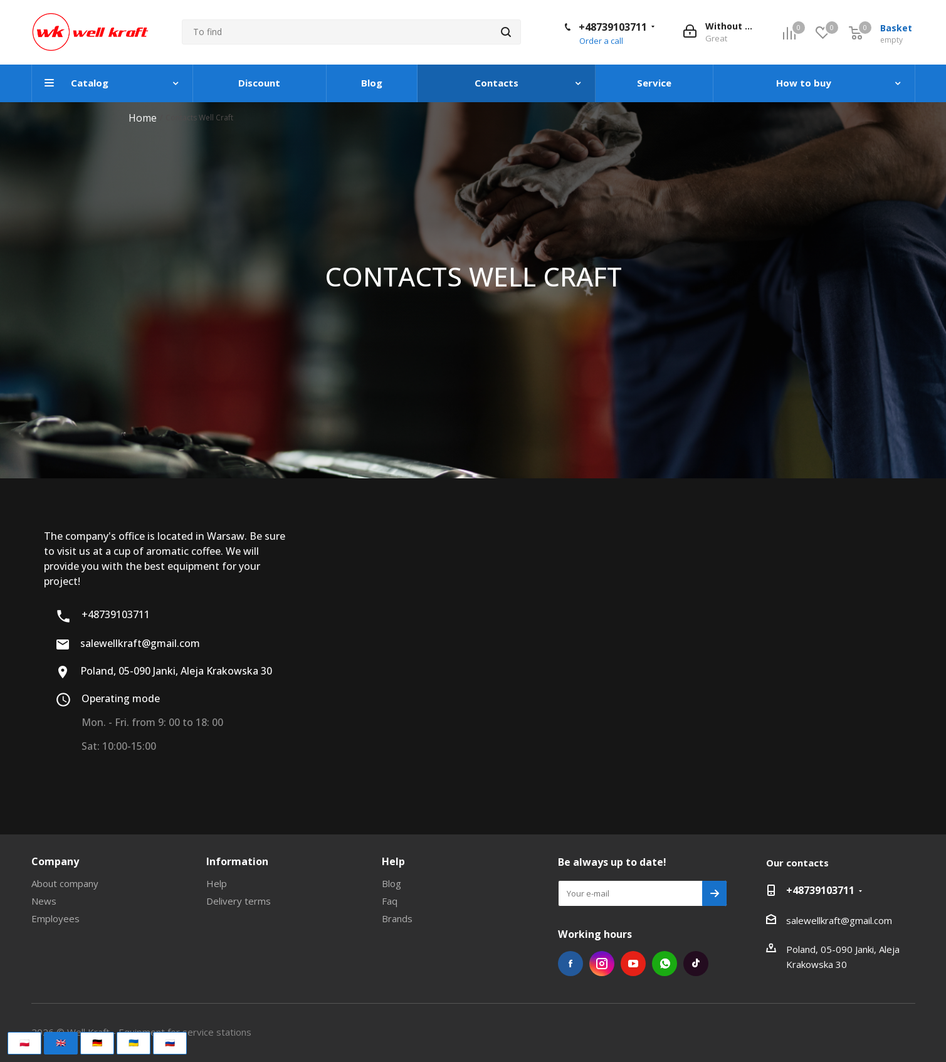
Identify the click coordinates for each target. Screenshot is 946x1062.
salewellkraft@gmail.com (127, 643)
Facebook (570, 963)
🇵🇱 (24, 1042)
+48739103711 (613, 27)
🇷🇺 (170, 1042)
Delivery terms (238, 901)
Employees (55, 918)
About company (64, 883)
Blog (391, 883)
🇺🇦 (134, 1042)
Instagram (601, 963)
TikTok (695, 963)
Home (143, 118)
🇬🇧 (61, 1042)
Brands (397, 918)
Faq (389, 901)
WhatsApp (664, 963)
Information (237, 861)
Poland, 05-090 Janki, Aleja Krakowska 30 (163, 671)
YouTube (633, 963)
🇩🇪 (97, 1042)
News (43, 901)
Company (55, 861)
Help (216, 883)
